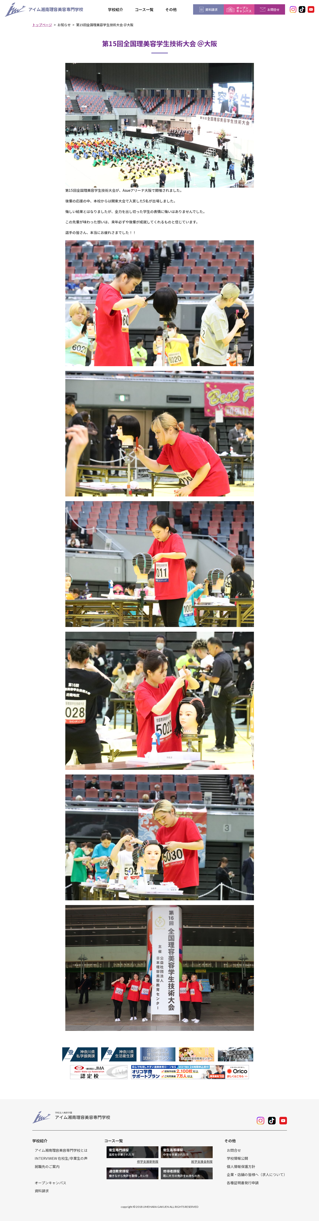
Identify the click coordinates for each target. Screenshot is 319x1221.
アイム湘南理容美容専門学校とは (61, 1150)
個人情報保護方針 (241, 1166)
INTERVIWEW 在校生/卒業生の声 (61, 1158)
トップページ (42, 24)
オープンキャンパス (50, 1182)
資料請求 (42, 1190)
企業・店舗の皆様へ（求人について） (257, 1174)
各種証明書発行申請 (243, 1182)
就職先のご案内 (47, 1166)
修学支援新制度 (147, 1161)
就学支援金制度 (202, 1161)
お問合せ (234, 1150)
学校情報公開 (237, 1158)
